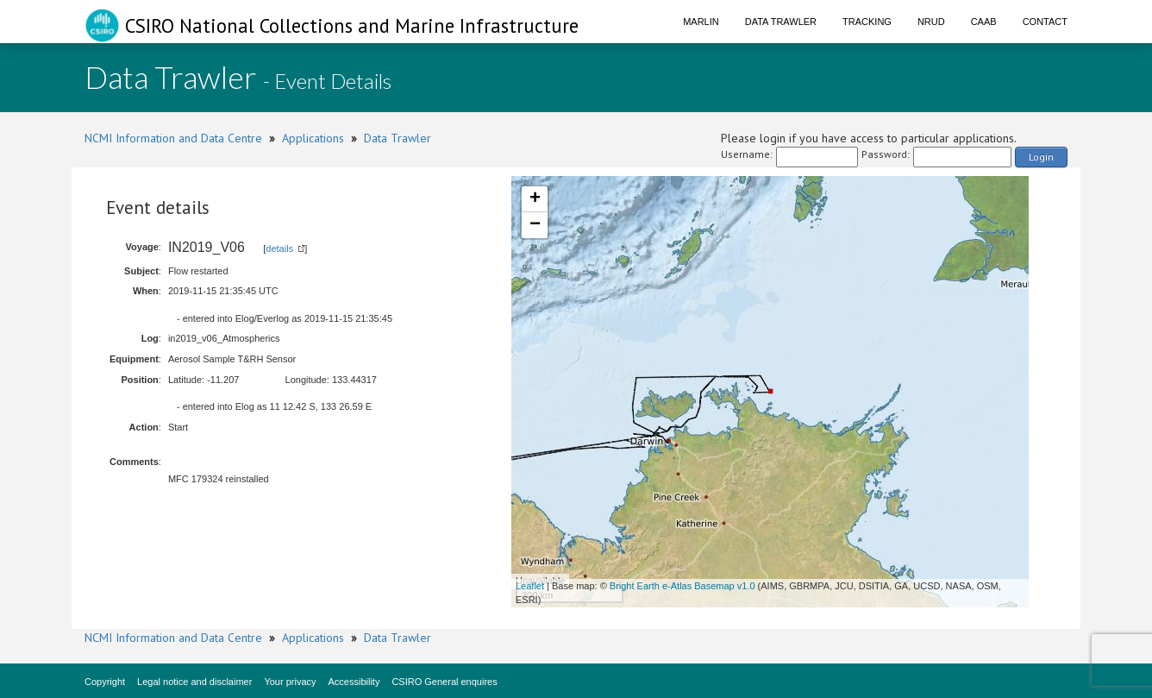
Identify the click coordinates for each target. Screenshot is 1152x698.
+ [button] (535, 199)
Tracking (867, 21)
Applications (313, 138)
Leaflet (530, 586)
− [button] (535, 225)
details (279, 248)
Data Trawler (781, 21)
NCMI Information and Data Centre (173, 138)
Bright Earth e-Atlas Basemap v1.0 (682, 586)
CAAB (984, 21)
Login (1041, 156)
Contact (1045, 21)
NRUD (931, 21)
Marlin (701, 21)
